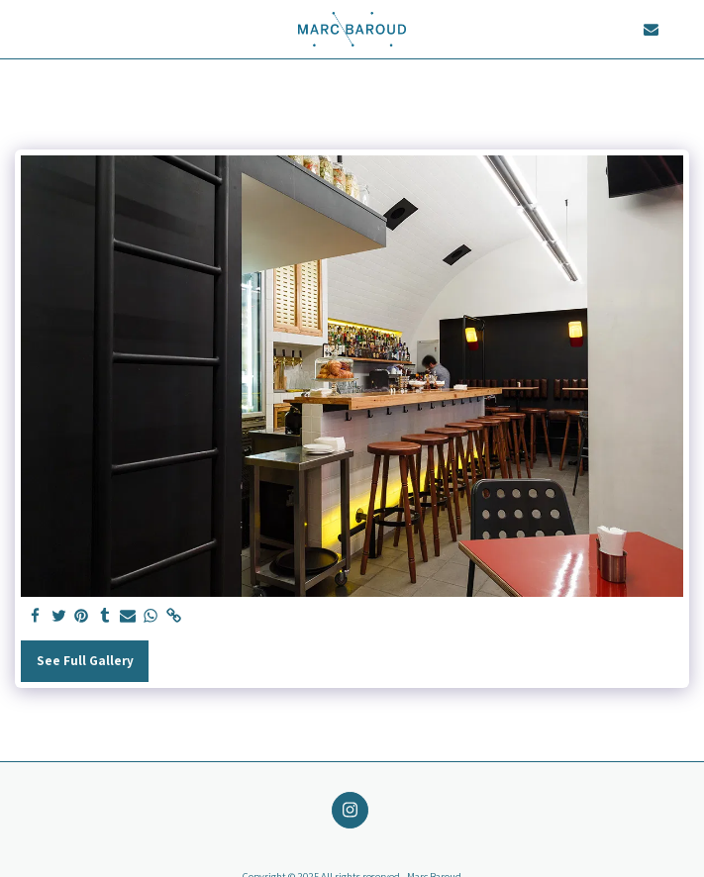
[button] (22, 29)
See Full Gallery (85, 660)
